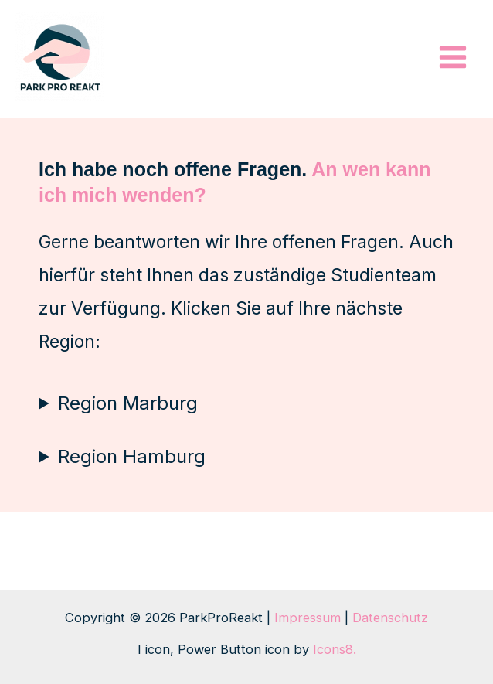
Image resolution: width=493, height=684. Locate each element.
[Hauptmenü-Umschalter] (452, 57)
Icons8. (334, 649)
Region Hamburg (132, 456)
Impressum (307, 617)
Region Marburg (128, 403)
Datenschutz (390, 617)
